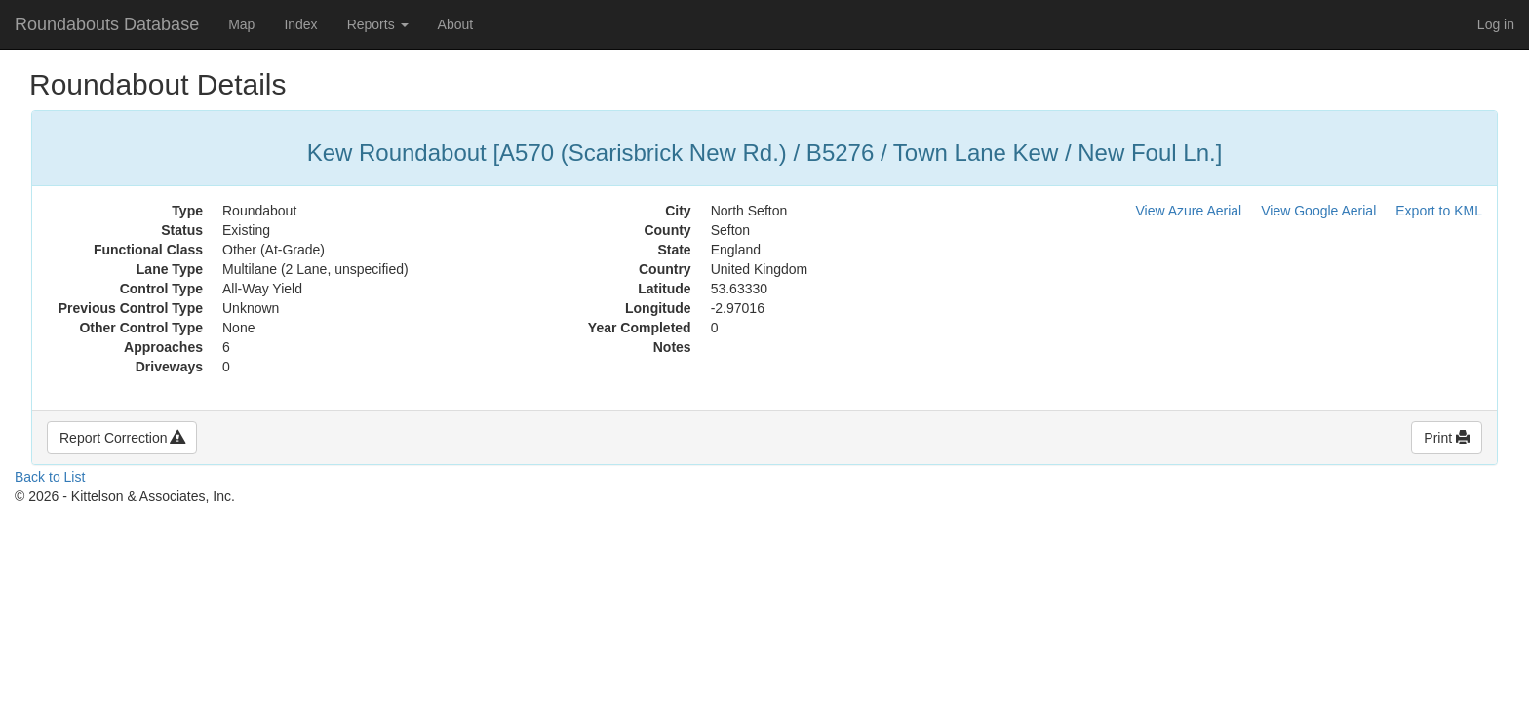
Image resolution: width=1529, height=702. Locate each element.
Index (300, 24)
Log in (1495, 24)
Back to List (50, 477)
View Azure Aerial (1189, 210)
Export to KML (1438, 210)
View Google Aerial (1318, 210)
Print (1447, 438)
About (456, 24)
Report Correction (121, 438)
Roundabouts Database (107, 24)
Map (241, 24)
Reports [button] (378, 24)
